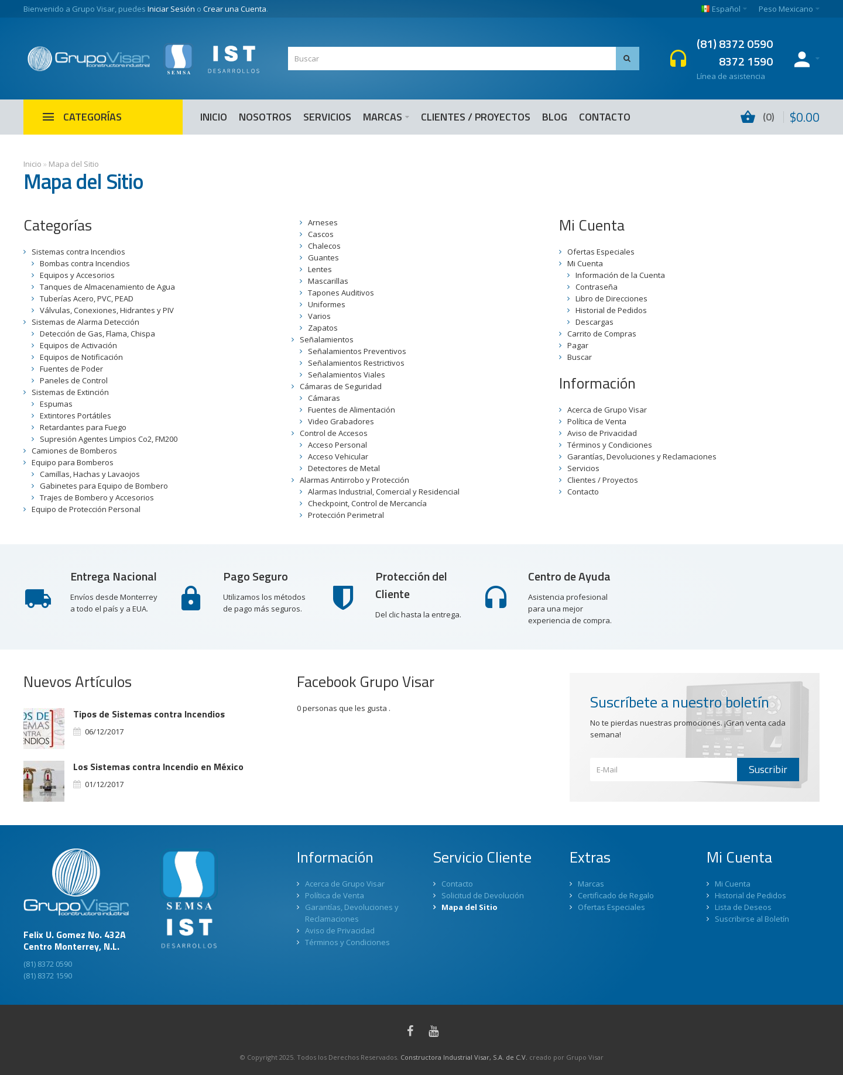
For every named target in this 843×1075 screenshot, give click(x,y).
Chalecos (324, 246)
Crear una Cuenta (234, 9)
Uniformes (326, 304)
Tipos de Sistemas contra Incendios (149, 714)
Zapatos (323, 327)
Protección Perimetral (346, 515)
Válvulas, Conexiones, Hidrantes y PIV (107, 310)
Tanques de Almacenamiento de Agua (107, 286)
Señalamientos (327, 339)
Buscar (579, 357)
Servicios (583, 468)
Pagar (577, 345)
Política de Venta (596, 421)
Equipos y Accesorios (77, 275)
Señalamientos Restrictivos (356, 363)
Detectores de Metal (344, 468)
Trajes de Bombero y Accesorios (97, 497)
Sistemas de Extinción (70, 392)
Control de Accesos (334, 433)
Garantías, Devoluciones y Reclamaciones (642, 456)
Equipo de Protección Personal (86, 509)
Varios (319, 316)
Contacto (583, 491)
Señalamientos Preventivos (357, 351)
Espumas (56, 404)
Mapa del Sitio (74, 164)
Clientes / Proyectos (602, 480)
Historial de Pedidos (611, 310)
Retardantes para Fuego (83, 427)
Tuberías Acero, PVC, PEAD (86, 298)
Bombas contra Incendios (85, 263)
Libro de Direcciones (611, 298)
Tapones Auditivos (341, 292)
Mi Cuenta (585, 263)
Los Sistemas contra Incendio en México (158, 766)
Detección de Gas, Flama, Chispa (97, 333)
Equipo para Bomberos (73, 462)
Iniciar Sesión (171, 9)
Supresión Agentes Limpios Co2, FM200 (108, 439)
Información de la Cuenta (620, 275)
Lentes (320, 269)
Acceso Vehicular (338, 456)
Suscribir (768, 769)
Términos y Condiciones (609, 444)
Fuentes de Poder (71, 368)
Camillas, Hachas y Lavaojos (90, 474)
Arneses (323, 222)
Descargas (594, 322)
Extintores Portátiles (75, 415)
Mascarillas (328, 281)
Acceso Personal (337, 444)
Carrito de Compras (601, 333)
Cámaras (324, 398)
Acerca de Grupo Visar (607, 409)
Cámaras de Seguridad (341, 386)
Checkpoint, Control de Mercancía (367, 503)
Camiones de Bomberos (74, 450)
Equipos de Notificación (81, 357)
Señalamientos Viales (346, 374)
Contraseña (596, 286)
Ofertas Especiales (601, 251)
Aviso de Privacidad (602, 433)
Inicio (32, 164)
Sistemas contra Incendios (78, 251)
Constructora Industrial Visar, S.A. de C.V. (463, 1057)
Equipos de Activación (78, 345)
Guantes (323, 257)
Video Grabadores (341, 421)
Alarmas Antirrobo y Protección (354, 480)
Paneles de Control (74, 380)
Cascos (321, 234)
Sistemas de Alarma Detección (85, 322)
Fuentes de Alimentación (351, 409)
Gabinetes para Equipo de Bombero (104, 485)
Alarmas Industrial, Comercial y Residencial (384, 491)
